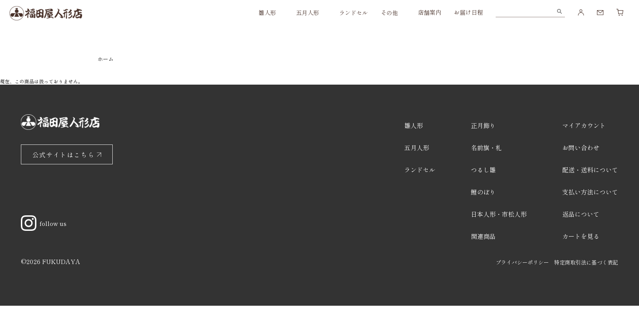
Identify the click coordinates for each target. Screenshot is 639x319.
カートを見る (581, 236)
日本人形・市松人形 (499, 214)
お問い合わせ (581, 147)
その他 (389, 12)
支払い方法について (590, 191)
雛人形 (267, 12)
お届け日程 (468, 12)
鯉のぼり (483, 191)
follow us (44, 223)
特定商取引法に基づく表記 (586, 262)
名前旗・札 (486, 147)
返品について (581, 214)
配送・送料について (590, 169)
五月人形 (307, 12)
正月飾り (483, 125)
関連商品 (483, 236)
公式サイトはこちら (63, 154)
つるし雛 (483, 169)
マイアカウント (584, 125)
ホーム (106, 58)
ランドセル (353, 12)
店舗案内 (429, 12)
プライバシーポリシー (522, 262)
